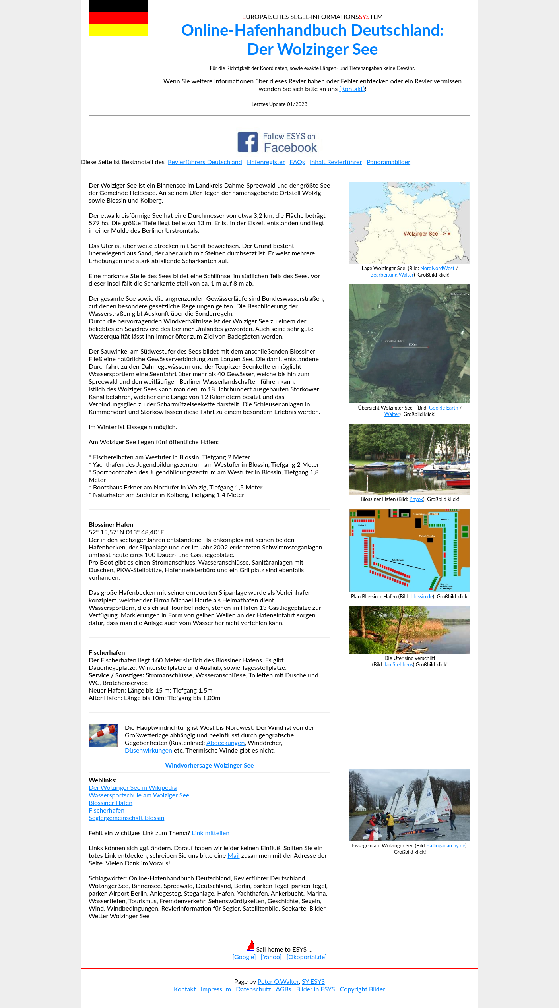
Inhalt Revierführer (336, 161)
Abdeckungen (225, 742)
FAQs (297, 161)
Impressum (216, 989)
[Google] (244, 956)
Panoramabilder (388, 161)
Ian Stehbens (398, 664)
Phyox (416, 499)
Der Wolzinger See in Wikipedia (133, 787)
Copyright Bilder (362, 989)
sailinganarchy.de (446, 845)
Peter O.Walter (278, 981)
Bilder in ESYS (315, 989)
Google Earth (443, 407)
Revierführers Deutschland (205, 161)
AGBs (283, 989)
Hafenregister (266, 161)
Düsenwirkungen (148, 750)
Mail (233, 855)
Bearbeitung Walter (391, 274)
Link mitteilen (211, 832)
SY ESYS (313, 981)
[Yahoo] (271, 956)
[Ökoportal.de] (307, 956)
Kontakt (185, 989)
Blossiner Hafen (110, 802)
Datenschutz (253, 989)
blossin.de (422, 596)
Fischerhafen (106, 810)
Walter (392, 414)
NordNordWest (437, 268)
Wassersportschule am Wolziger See (139, 795)
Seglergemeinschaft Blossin (126, 817)
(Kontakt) (352, 88)
